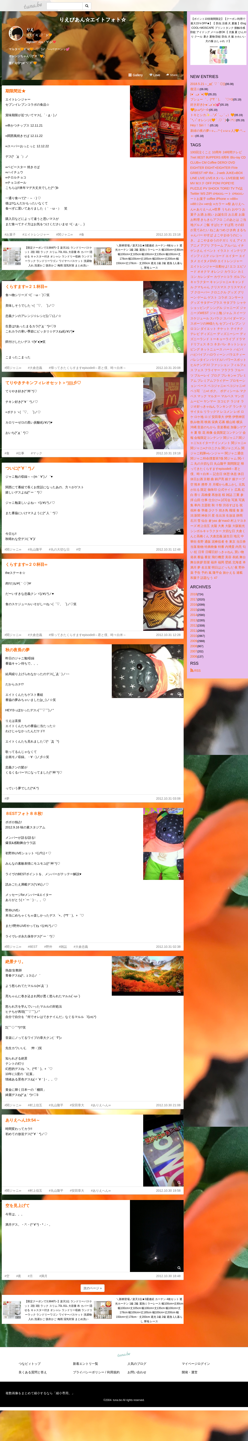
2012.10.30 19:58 (168, 1190)
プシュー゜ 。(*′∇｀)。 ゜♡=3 (211, 99)
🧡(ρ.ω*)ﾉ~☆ (199, 110)
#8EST (32, 946)
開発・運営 (190, 1372)
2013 (193, 620)
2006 (193, 656)
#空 (78, 549)
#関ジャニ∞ (64, 234)
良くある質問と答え (33, 1372)
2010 (193, 636)
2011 (193, 630)
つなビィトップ (30, 1363)
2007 (193, 651)
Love (154, 75)
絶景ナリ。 (15, 961)
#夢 (7, 798)
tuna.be (124, 1354)
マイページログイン (196, 1363)
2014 (193, 615)
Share (172, 75)
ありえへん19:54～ (22, 1120)
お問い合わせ (136, 1372)
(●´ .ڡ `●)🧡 (199, 94)
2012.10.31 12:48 (168, 549)
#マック (36, 453)
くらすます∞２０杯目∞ (26, 564)
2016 (193, 604)
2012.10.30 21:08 (168, 1105)
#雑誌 (63, 946)
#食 (81, 234)
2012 (193, 625)
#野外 (48, 946)
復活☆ (195, 89)
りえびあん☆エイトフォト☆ (92, 19)
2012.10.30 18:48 (168, 1276)
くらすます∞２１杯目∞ (26, 286)
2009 (193, 641)
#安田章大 (77, 1105)
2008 (193, 646)
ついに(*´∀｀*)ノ (20, 468)
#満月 (44, 1276)
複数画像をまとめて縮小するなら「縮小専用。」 (40, 1393)
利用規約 (113, 1372)
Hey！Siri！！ (200, 125)
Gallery (136, 75)
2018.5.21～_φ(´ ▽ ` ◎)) (207, 84)
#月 (30, 1276)
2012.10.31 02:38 (168, 946)
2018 (193, 594)
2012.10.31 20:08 (168, 368)
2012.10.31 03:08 (168, 798)
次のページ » (92, 1288)
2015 (193, 609)
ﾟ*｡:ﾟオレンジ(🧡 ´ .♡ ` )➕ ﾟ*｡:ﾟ (213, 120)
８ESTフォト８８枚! (24, 813)
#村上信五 (35, 1105)
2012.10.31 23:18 (168, 234)
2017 (193, 599)
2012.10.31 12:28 (168, 635)
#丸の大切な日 (59, 549)
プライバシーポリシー (88, 1372)
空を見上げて (17, 1205)
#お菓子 (10, 234)
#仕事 (20, 453)
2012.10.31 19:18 (168, 453)
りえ (30, 29)
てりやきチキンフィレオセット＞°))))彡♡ (43, 383)
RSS (195, 670)
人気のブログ (136, 1363)
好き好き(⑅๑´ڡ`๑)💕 (205, 104)
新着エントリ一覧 (85, 1363)
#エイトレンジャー (35, 234)
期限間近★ (15, 91)
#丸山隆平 (35, 549)
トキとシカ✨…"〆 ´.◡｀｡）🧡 (212, 115)
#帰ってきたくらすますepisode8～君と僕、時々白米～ (87, 368)
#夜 (18, 1276)
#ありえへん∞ (101, 1105)
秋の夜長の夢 (17, 650)
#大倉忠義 (35, 368)
